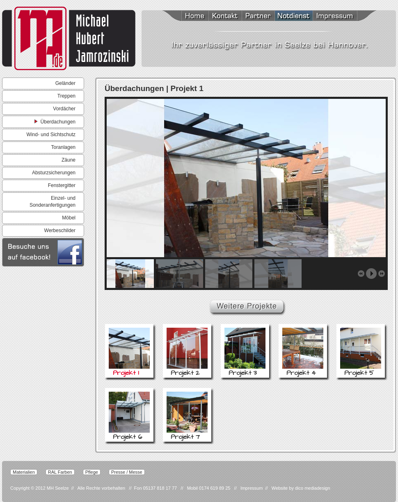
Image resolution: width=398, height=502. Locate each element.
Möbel (68, 218)
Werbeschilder (59, 230)
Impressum (344, 16)
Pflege (91, 472)
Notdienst (293, 16)
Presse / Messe (126, 472)
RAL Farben (60, 472)
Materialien (24, 472)
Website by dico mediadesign (301, 488)
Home (184, 16)
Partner (258, 16)
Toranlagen (63, 147)
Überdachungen (54, 121)
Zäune (68, 160)
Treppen (66, 96)
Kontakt (225, 16)
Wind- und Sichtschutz (51, 134)
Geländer (65, 83)
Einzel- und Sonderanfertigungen (52, 201)
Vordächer (64, 109)
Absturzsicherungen (53, 173)
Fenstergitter (61, 185)
